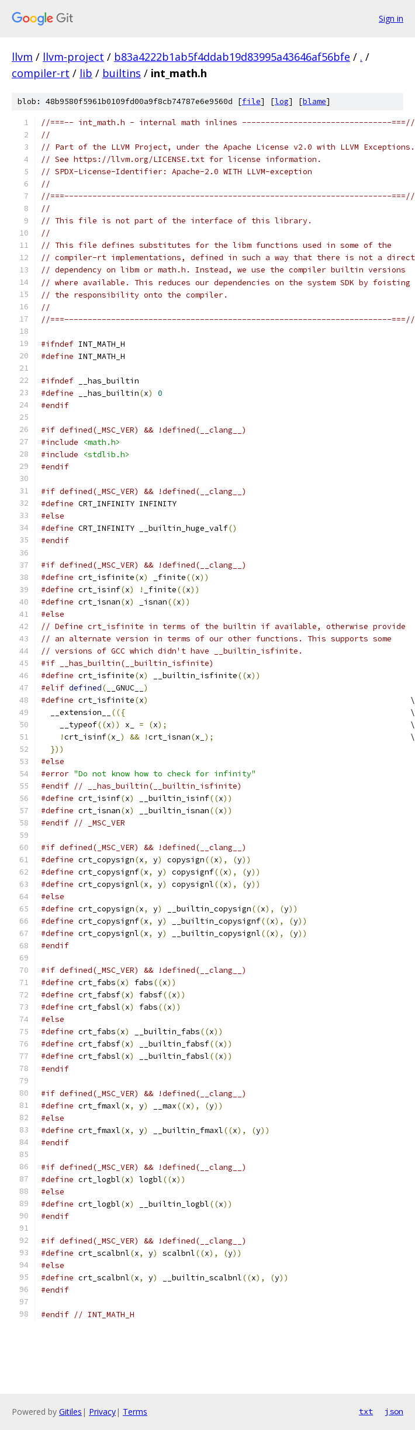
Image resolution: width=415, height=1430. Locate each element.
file (251, 101)
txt (366, 1411)
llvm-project (73, 57)
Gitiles (70, 1411)
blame (314, 101)
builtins (121, 73)
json (394, 1411)
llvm (22, 57)
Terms (135, 1411)
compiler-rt (41, 73)
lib (85, 73)
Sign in (391, 18)
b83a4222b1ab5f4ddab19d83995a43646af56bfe (232, 57)
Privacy (102, 1411)
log (282, 101)
